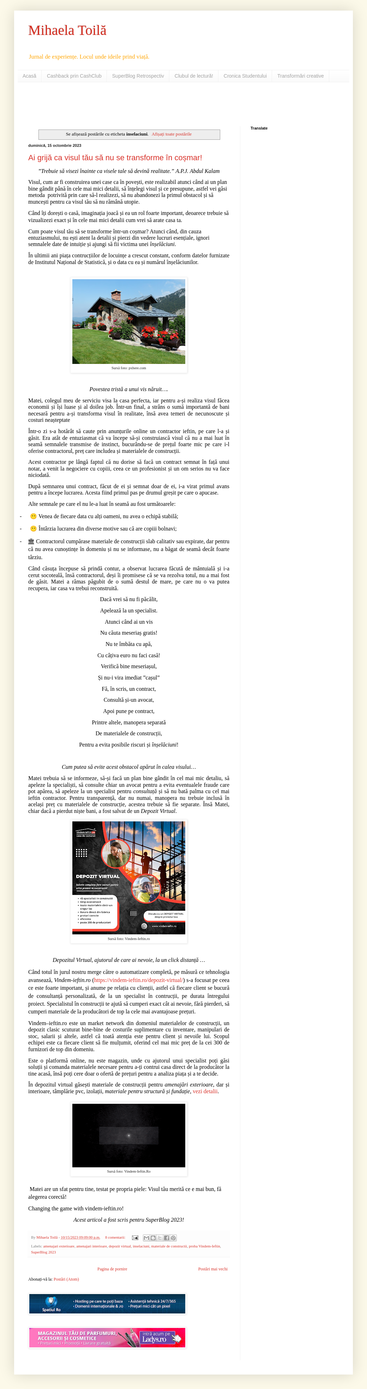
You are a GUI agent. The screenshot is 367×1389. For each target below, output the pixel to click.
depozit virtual (120, 1246)
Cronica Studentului (245, 76)
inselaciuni (141, 1246)
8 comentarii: (115, 1237)
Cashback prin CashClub (74, 76)
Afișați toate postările (172, 134)
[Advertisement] (110, 103)
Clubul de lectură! (194, 76)
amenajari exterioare (58, 1246)
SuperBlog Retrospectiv (138, 76)
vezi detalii (205, 1091)
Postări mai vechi (213, 1269)
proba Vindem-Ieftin (204, 1246)
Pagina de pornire (112, 1269)
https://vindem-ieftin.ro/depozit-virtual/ (138, 980)
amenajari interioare (91, 1246)
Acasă (29, 76)
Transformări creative (300, 76)
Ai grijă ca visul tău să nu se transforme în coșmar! (115, 157)
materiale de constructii (169, 1246)
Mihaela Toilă (67, 30)
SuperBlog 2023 (43, 1252)
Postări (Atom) (66, 1279)
